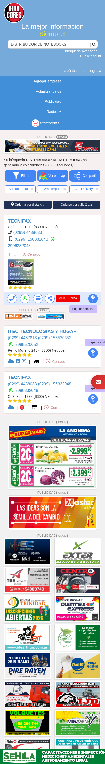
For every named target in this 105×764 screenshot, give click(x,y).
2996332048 (19, 246)
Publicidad (90, 56)
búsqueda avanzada (81, 51)
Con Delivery (86, 189)
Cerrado (31, 254)
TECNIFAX (19, 221)
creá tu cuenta (75, 71)
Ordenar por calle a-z (76, 205)
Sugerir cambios (83, 309)
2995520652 (26, 344)
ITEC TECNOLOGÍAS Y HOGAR (42, 331)
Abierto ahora (21, 189)
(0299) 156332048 (32, 239)
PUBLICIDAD (52, 137)
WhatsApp (55, 189)
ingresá (95, 71)
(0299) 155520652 (54, 338)
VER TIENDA (68, 298)
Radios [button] (53, 112)
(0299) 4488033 (27, 232)
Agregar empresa (47, 81)
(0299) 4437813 (23, 338)
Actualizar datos (48, 91)
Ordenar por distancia (27, 205)
